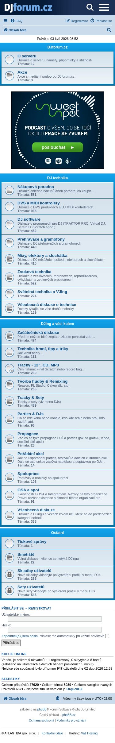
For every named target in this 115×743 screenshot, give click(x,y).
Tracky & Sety (30, 397)
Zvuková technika (34, 271)
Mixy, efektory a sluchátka (42, 255)
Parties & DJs (30, 414)
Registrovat (40, 608)
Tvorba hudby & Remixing (42, 381)
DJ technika (57, 178)
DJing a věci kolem (57, 324)
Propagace (27, 433)
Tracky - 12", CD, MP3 (38, 365)
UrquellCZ (75, 689)
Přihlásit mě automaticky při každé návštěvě (74, 636)
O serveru (26, 56)
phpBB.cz (68, 715)
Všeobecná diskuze (36, 510)
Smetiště (25, 554)
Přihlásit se (13, 608)
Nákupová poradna (35, 186)
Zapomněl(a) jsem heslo (20, 636)
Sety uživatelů (30, 587)
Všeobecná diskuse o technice (46, 304)
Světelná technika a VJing (42, 291)
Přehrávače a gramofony (41, 239)
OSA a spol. (28, 490)
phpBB (42, 709)
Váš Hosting (89, 733)
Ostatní (57, 533)
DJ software (28, 219)
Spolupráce (28, 473)
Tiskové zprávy (31, 541)
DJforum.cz (57, 47)
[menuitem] (16, 21)
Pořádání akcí (30, 453)
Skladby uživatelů (34, 570)
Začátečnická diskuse (38, 332)
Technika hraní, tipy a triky (42, 348)
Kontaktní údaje (52, 733)
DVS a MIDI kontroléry (38, 203)
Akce (22, 72)
